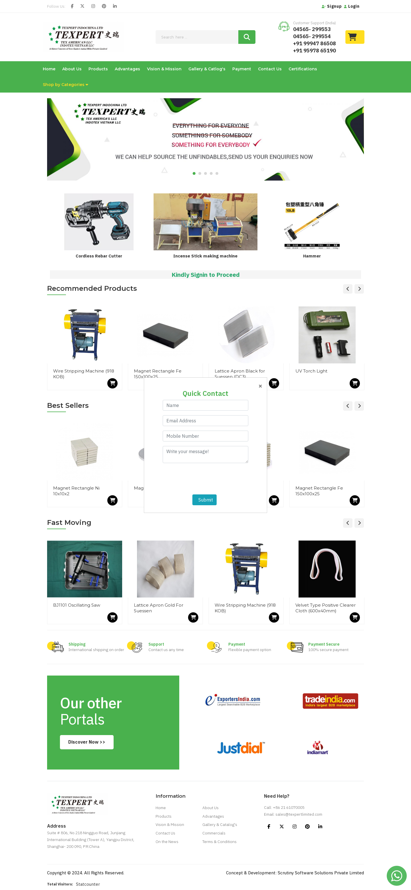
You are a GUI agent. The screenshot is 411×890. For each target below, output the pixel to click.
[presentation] (206, 479)
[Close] (260, 386)
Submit (204, 500)
